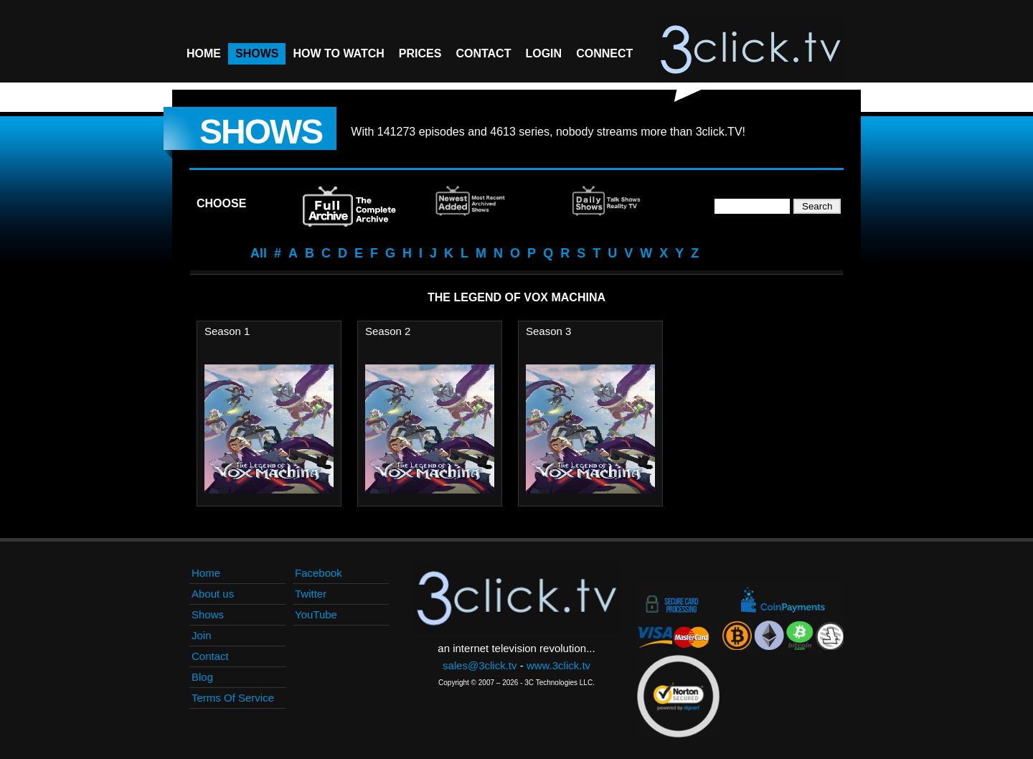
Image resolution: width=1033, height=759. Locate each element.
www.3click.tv (558, 665)
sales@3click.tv (480, 665)
